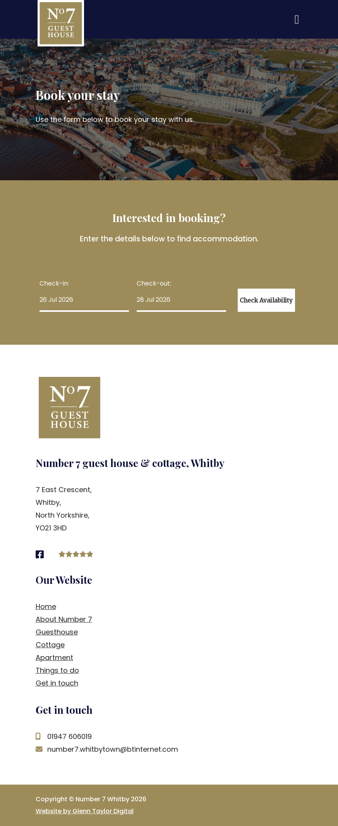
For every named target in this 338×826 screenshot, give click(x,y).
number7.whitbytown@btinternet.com (107, 749)
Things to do (57, 670)
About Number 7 (64, 619)
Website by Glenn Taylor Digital (85, 811)
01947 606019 (64, 736)
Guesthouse (57, 632)
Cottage (50, 645)
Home (46, 606)
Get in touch (57, 683)
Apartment (54, 657)
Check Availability (266, 300)
